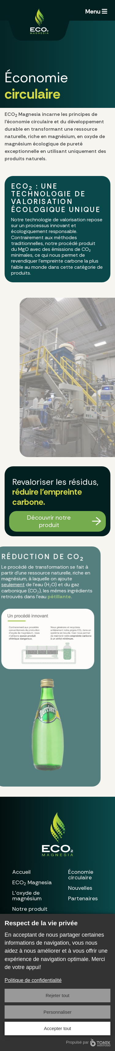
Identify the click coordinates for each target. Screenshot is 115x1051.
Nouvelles (80, 888)
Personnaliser (58, 1012)
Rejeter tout (58, 995)
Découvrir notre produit (49, 521)
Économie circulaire (80, 874)
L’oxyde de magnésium (27, 895)
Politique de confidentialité (33, 980)
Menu (96, 11)
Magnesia (32, 882)
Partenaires (83, 898)
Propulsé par (88, 1042)
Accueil (21, 872)
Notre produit (30, 909)
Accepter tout (57, 1028)
